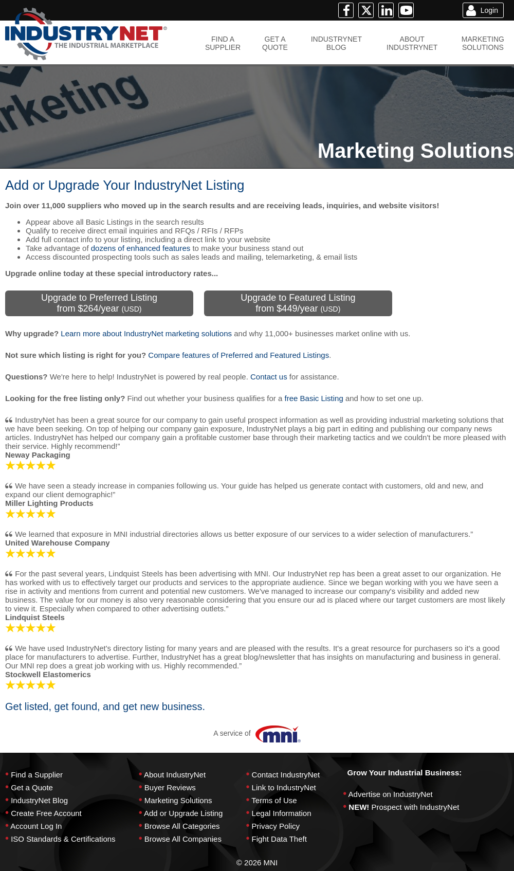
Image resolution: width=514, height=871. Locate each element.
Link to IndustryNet (284, 787)
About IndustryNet (175, 774)
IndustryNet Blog (39, 800)
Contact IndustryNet (286, 774)
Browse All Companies (183, 838)
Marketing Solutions (178, 800)
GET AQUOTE (275, 43)
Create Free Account (46, 813)
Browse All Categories (182, 826)
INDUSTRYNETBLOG (336, 43)
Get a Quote (32, 787)
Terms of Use (274, 800)
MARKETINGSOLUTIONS (483, 43)
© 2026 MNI (257, 862)
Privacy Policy (276, 826)
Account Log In (36, 826)
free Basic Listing (314, 398)
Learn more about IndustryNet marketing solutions (146, 333)
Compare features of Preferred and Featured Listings (238, 355)
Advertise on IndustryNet (390, 794)
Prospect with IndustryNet (416, 807)
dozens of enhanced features (140, 248)
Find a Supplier (37, 774)
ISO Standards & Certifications (63, 838)
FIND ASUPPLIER (223, 43)
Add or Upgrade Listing (183, 813)
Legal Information (281, 813)
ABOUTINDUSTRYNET (412, 43)
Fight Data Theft (279, 838)
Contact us (268, 376)
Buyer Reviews (170, 787)
